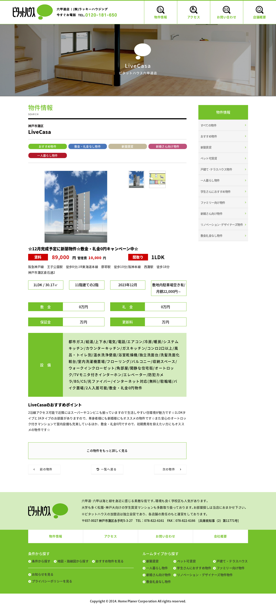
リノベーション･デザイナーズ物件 (222, 224)
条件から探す (41, 561)
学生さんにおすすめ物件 (216, 191)
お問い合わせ (165, 536)
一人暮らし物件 (47, 155)
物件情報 (55, 536)
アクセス (110, 536)
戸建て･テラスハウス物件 (216, 169)
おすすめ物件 (47, 146)
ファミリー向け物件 (213, 202)
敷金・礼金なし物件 (87, 146)
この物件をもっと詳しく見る (107, 450)
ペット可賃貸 (209, 158)
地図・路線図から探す (72, 561)
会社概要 (220, 536)
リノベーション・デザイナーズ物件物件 (205, 574)
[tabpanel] (76, 207)
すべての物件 (209, 125)
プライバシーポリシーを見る (52, 581)
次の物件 (169, 469)
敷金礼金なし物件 (212, 235)
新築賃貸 (127, 146)
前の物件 (46, 469)
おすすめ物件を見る (110, 561)
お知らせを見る (43, 574)
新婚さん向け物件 (167, 146)
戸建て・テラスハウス (232, 561)
